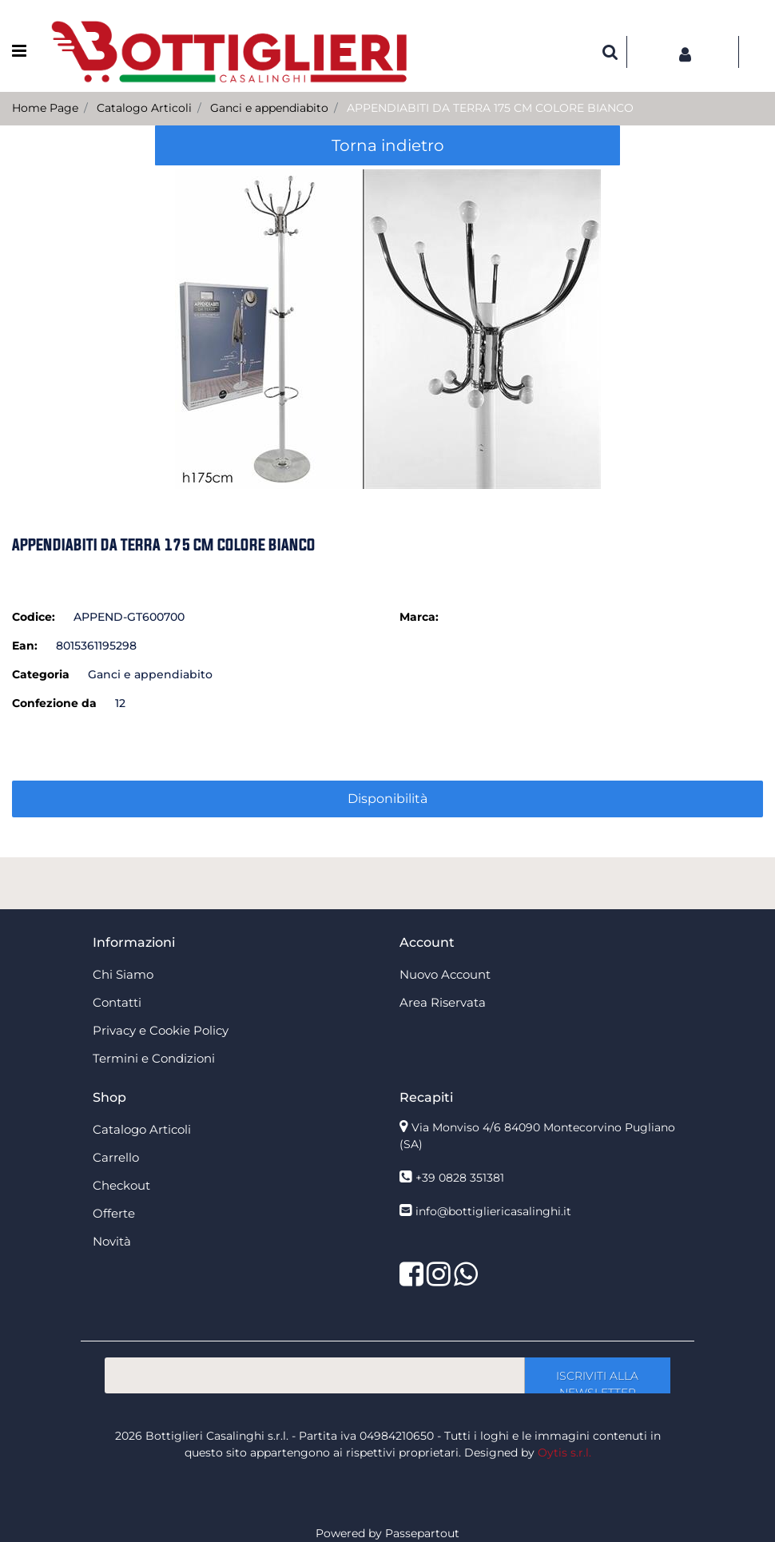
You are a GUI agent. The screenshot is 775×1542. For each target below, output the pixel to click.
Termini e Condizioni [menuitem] (154, 1058)
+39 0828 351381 (459, 1177)
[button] (388, 328)
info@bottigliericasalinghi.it (493, 1211)
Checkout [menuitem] (121, 1185)
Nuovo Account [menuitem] (445, 974)
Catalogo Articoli (144, 108)
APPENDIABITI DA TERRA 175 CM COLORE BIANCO (490, 108)
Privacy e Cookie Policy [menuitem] (161, 1030)
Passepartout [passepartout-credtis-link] (422, 1533)
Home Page (45, 108)
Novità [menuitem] (112, 1241)
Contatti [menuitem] (117, 1002)
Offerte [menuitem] (114, 1213)
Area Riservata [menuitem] (442, 1002)
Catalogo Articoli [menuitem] (142, 1129)
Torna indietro (388, 145)
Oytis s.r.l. (564, 1452)
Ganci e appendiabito (269, 108)
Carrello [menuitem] (116, 1157)
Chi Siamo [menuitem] (123, 974)
